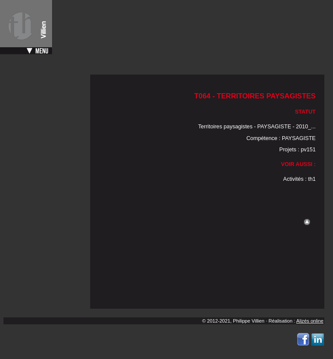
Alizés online (309, 320)
